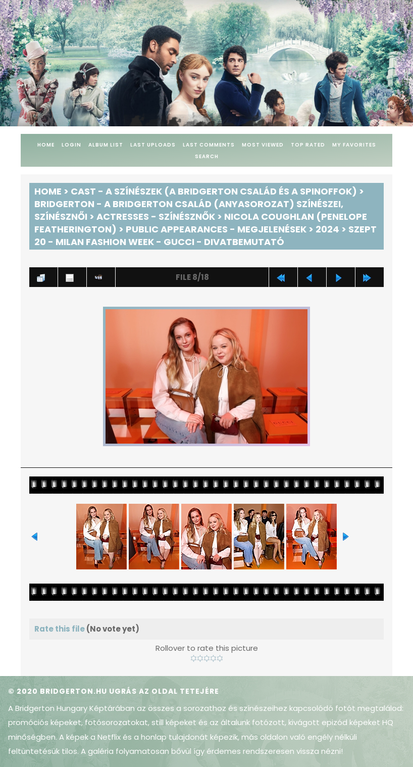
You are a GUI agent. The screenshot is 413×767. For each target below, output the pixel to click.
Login (71, 145)
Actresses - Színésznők (155, 216)
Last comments (209, 145)
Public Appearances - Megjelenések (216, 229)
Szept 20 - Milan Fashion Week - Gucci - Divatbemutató (205, 235)
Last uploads (153, 145)
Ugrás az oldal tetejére (164, 691)
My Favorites (354, 145)
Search (207, 156)
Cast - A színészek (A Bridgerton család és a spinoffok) (214, 191)
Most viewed (263, 145)
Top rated (308, 145)
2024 (327, 229)
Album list (105, 145)
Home (46, 145)
